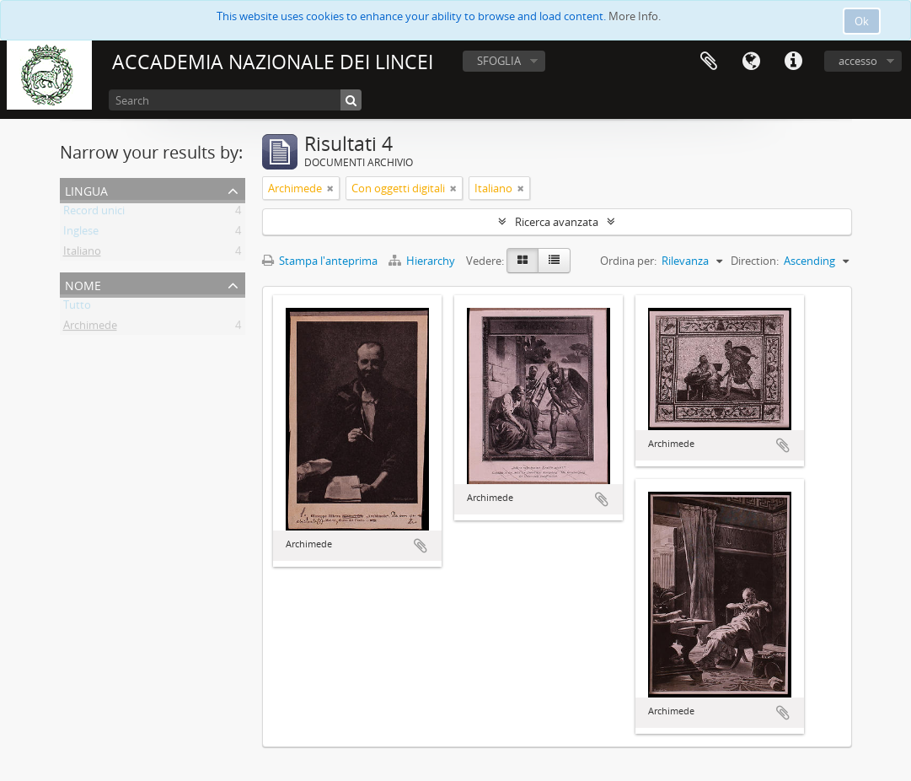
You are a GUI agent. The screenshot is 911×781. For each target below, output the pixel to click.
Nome (83, 283)
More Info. (634, 16)
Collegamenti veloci (793, 61)
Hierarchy (423, 260)
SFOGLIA (499, 60)
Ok (862, 21)
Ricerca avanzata (556, 221)
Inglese (81, 233)
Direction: (755, 260)
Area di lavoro (709, 61)
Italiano (82, 253)
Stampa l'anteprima (320, 260)
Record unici (94, 213)
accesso (858, 60)
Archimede (90, 328)
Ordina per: (628, 260)
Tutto (77, 307)
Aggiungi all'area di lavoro (420, 545)
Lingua (751, 61)
